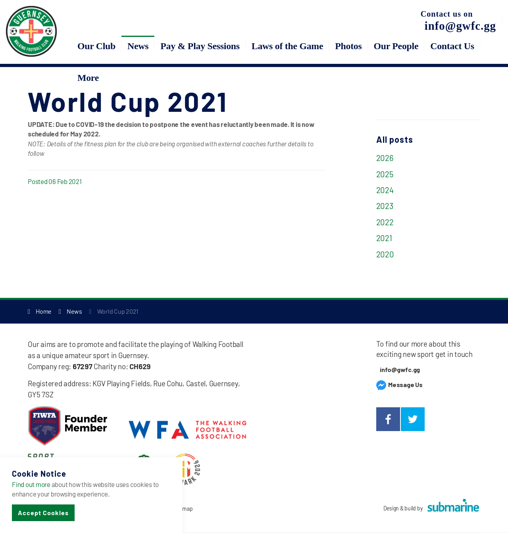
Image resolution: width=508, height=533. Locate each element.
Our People (396, 46)
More (88, 78)
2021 (384, 238)
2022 (385, 222)
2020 (385, 254)
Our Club (96, 46)
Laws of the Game (287, 46)
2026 (385, 158)
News (137, 46)
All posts (394, 139)
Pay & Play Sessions (200, 46)
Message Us (399, 384)
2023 (385, 206)
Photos (348, 46)
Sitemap (182, 509)
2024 (385, 190)
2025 (384, 174)
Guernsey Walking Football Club (32, 32)
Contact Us (452, 46)
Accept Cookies (43, 512)
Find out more (31, 484)
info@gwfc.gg (400, 370)
